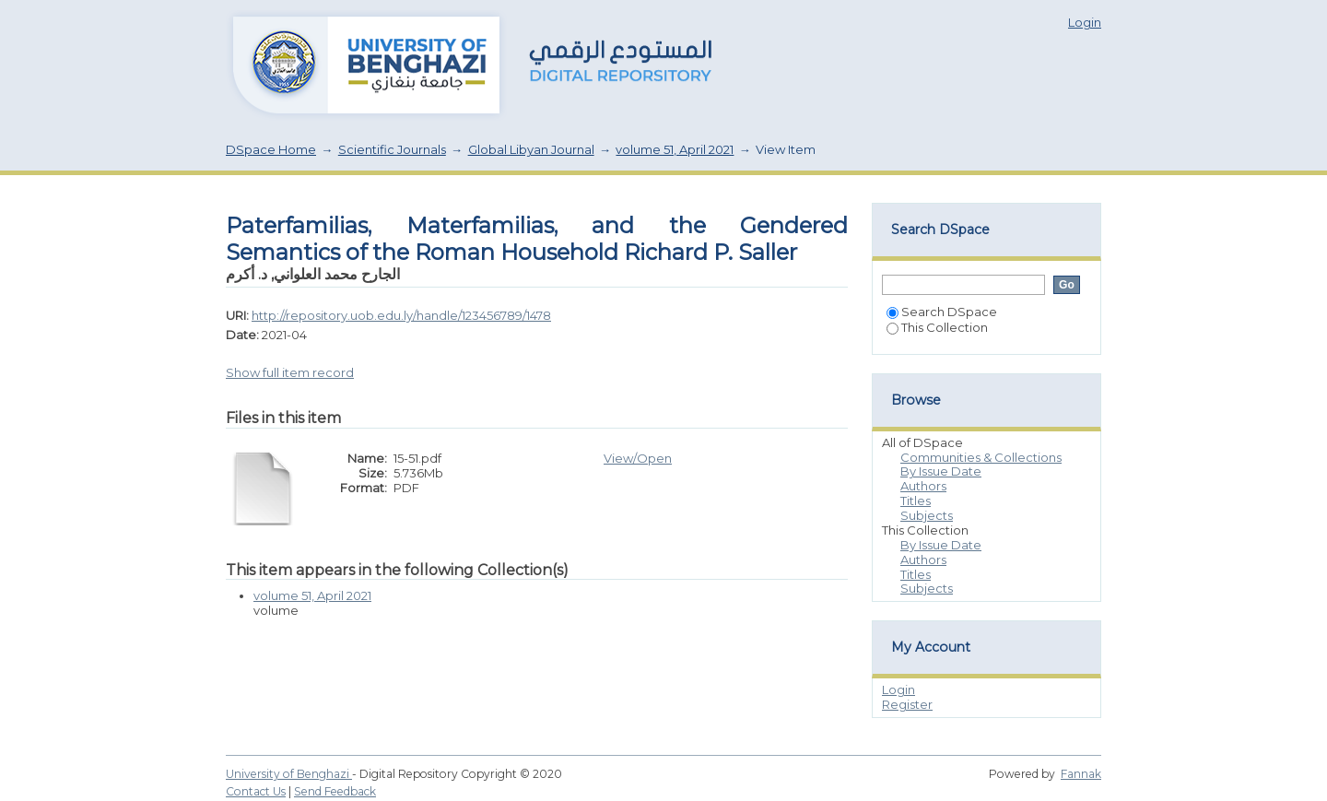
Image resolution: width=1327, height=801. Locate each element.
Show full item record (290, 372)
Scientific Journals (392, 149)
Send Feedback (335, 791)
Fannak (1081, 774)
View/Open (638, 458)
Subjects (926, 515)
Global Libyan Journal (531, 149)
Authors (923, 485)
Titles (915, 500)
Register (907, 704)
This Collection (937, 327)
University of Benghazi (289, 774)
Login (1084, 22)
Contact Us (256, 791)
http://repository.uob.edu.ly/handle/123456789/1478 (401, 315)
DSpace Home (271, 149)
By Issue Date (940, 471)
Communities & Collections (981, 457)
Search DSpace (942, 311)
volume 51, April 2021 (675, 149)
